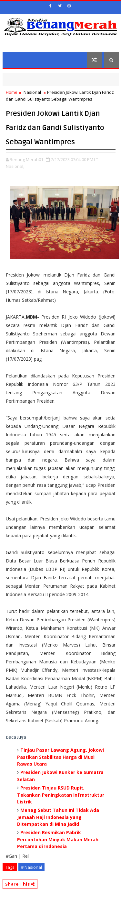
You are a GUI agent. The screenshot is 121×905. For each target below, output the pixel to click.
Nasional (32, 92)
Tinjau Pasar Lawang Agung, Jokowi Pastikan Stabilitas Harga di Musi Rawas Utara (60, 757)
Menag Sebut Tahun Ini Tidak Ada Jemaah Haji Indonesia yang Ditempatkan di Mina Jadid (58, 817)
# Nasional (31, 867)
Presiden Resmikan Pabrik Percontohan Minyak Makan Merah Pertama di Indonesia (57, 839)
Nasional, (15, 166)
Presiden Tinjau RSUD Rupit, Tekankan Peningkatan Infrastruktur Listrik (60, 795)
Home (11, 92)
